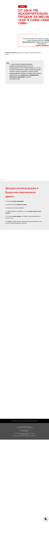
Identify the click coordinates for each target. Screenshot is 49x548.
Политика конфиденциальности (24, 430)
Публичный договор (24, 431)
